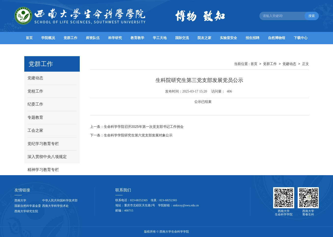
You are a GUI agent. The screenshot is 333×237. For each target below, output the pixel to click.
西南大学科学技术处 (55, 206)
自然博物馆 (276, 38)
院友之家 (204, 38)
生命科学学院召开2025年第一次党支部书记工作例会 (137, 127)
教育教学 (137, 38)
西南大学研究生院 (26, 211)
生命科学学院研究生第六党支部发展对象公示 (131, 135)
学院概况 (48, 38)
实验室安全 (228, 38)
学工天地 (160, 38)
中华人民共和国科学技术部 (60, 200)
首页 (29, 38)
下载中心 (300, 38)
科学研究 (115, 38)
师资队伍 (93, 38)
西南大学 (20, 200)
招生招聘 (252, 38)
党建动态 (289, 64)
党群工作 (70, 38)
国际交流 (182, 38)
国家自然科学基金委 (27, 206)
